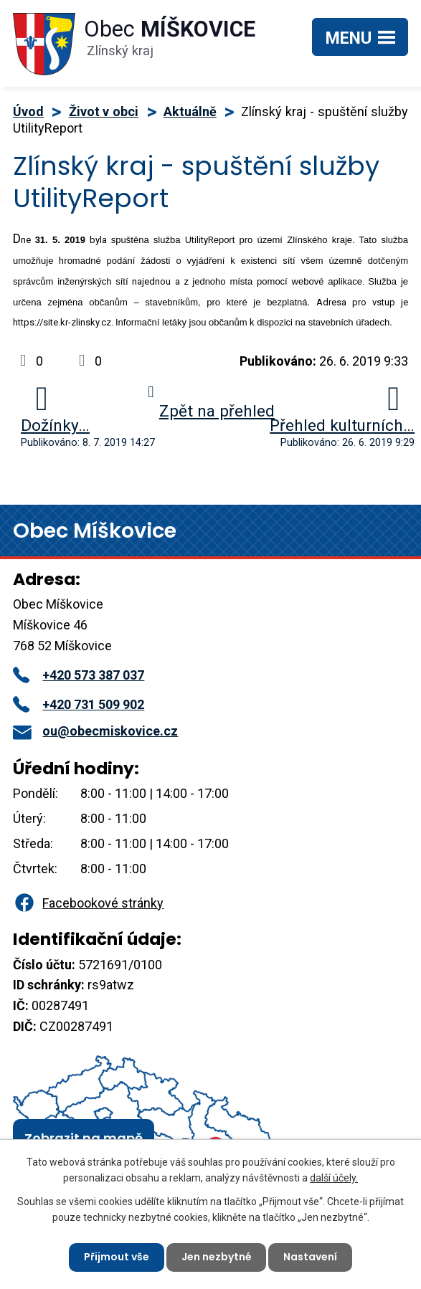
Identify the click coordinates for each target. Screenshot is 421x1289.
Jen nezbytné (216, 1257)
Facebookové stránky (88, 902)
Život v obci (104, 111)
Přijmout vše (116, 1257)
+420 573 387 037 (78, 674)
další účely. (334, 1178)
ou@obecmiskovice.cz (95, 730)
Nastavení (311, 1257)
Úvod (28, 111)
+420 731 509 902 (78, 704)
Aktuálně (190, 111)
